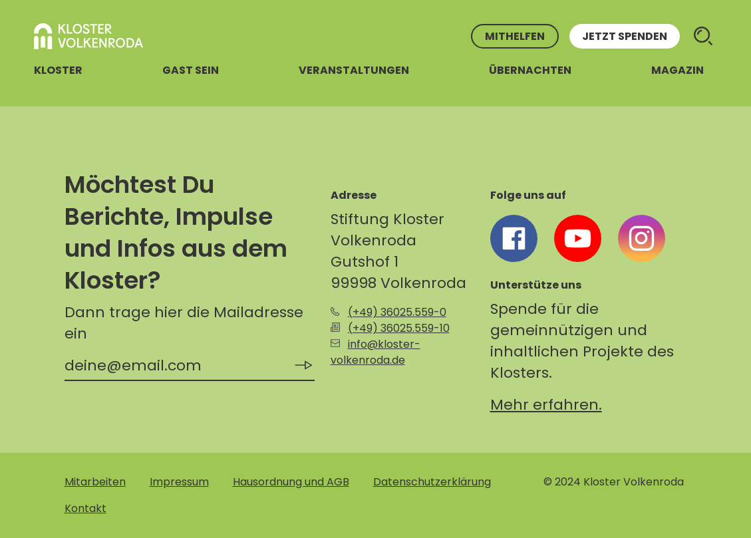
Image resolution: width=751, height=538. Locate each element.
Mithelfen (515, 36)
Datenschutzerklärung (432, 481)
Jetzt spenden (624, 36)
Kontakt (85, 508)
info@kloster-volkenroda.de (375, 352)
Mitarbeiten (95, 481)
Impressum (179, 481)
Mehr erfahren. (546, 404)
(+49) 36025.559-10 (399, 328)
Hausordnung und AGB (291, 481)
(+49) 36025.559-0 (397, 312)
